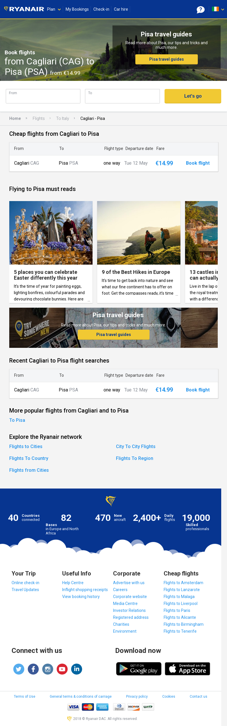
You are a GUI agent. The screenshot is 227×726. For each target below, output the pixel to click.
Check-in (101, 9)
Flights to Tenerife (180, 631)
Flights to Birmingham (184, 624)
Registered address (131, 617)
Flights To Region (134, 458)
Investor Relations (129, 610)
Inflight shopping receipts (85, 589)
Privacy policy (137, 697)
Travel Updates (25, 589)
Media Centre (125, 603)
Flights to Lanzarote (182, 589)
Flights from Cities (29, 470)
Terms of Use (24, 697)
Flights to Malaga (179, 596)
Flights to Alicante (180, 617)
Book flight (198, 163)
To (90, 93)
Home (15, 118)
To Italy (62, 118)
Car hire (121, 9)
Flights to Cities (26, 446)
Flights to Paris (177, 610)
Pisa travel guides (166, 59)
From (13, 93)
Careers (120, 589)
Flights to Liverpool (181, 603)
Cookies (168, 697)
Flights (39, 118)
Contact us (198, 697)
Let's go (193, 96)
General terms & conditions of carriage (81, 697)
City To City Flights (136, 446)
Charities (121, 624)
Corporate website (130, 596)
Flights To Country (28, 458)
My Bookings (77, 9)
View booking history (81, 596)
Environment (124, 631)
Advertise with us (129, 582)
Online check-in (25, 582)
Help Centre (73, 582)
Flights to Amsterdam (183, 582)
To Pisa (17, 420)
